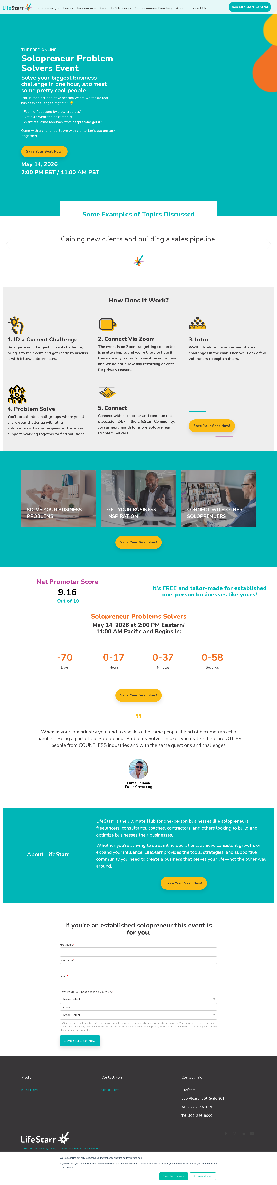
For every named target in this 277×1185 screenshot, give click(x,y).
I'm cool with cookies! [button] (173, 1176)
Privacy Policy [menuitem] (47, 1148)
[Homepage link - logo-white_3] (45, 1142)
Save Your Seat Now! (138, 542)
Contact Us (198, 8)
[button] (226, 1134)
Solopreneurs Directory (153, 8)
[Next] (267, 244)
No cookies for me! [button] (203, 1176)
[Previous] (10, 244)
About (181, 8)
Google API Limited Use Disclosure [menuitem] (79, 1148)
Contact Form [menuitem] (110, 1090)
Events (68, 8)
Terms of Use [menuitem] (29, 1148)
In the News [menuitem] (29, 1090)
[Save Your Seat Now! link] (44, 151)
